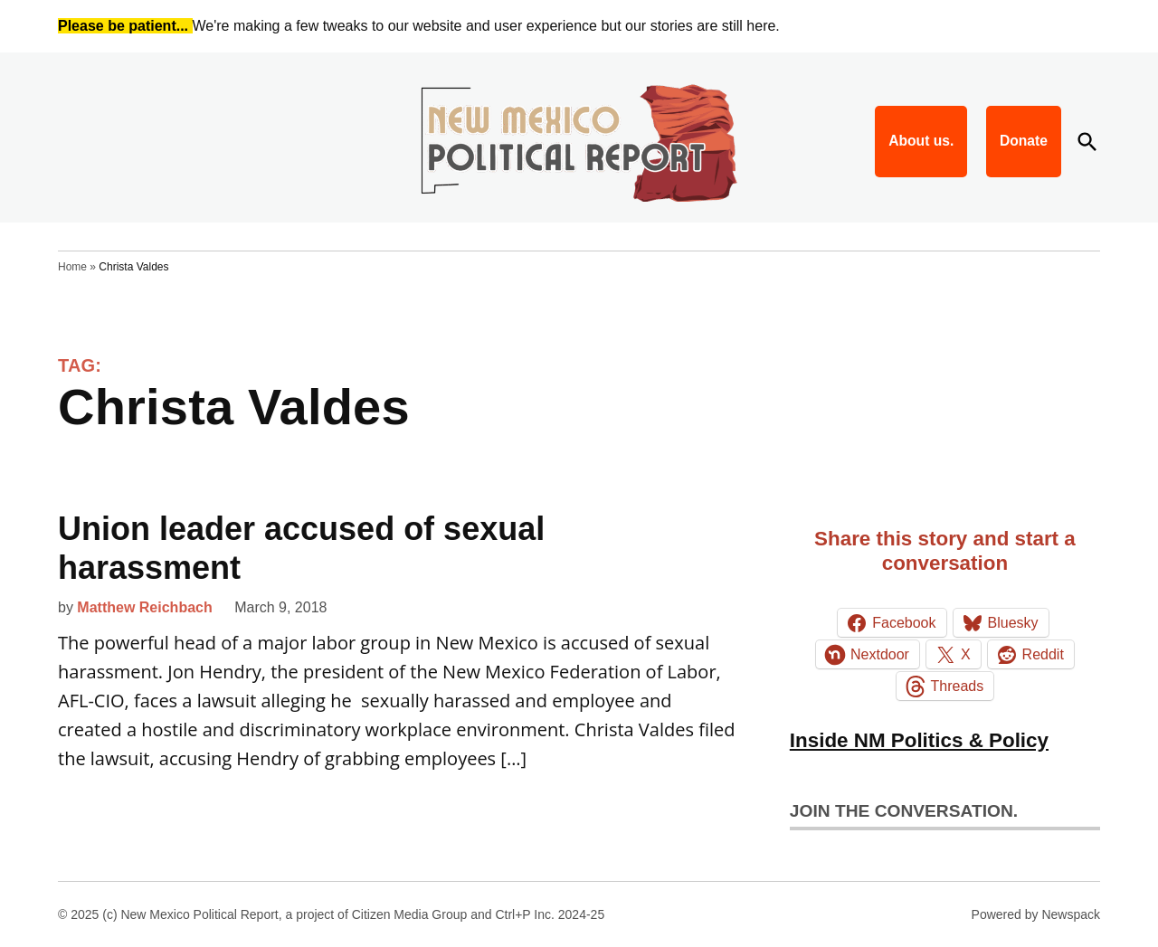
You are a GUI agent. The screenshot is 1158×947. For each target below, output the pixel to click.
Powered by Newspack (1036, 914)
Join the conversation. (904, 810)
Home (72, 266)
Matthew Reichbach (144, 607)
